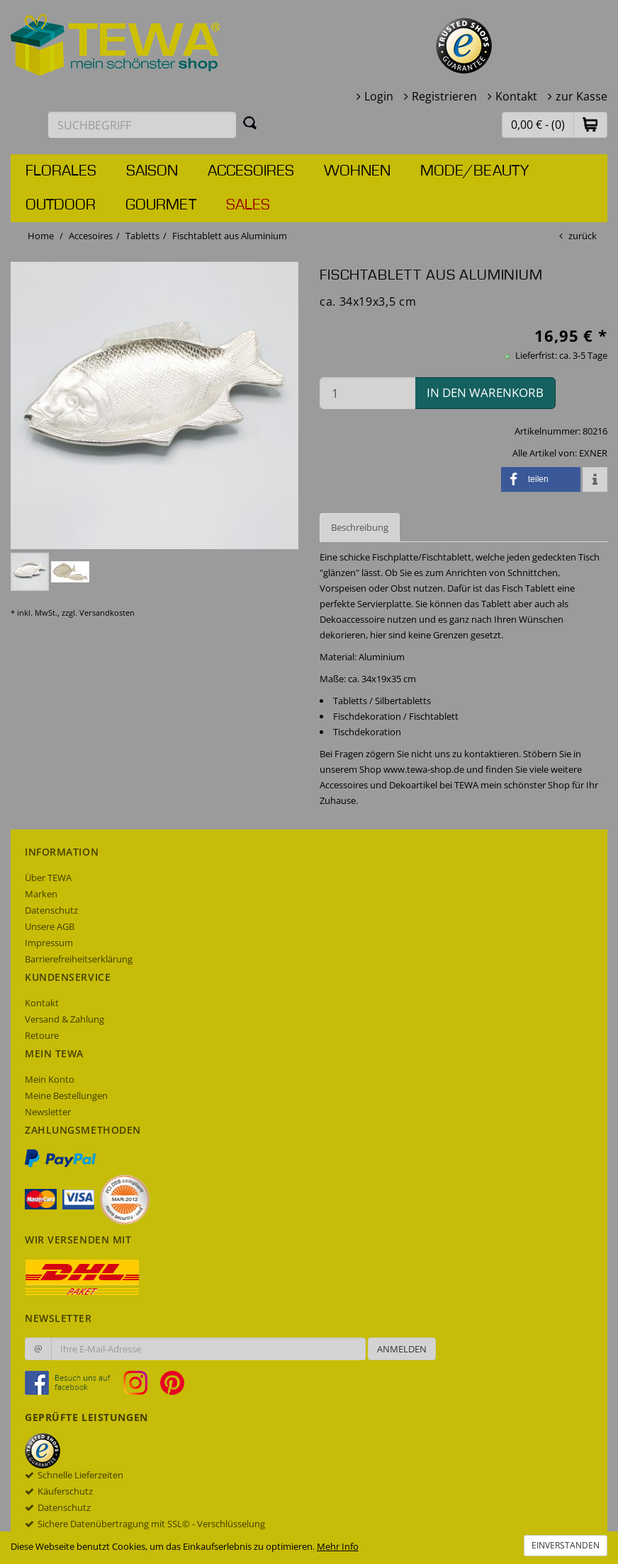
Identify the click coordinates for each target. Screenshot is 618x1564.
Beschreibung (359, 527)
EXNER (593, 453)
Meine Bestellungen (66, 1095)
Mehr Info (338, 1546)
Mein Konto (49, 1079)
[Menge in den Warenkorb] (367, 393)
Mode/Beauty (474, 171)
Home (41, 235)
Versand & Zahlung (64, 1019)
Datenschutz (51, 910)
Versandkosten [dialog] (107, 612)
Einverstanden (566, 1545)
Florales (61, 171)
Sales (248, 205)
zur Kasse (581, 96)
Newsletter (48, 1111)
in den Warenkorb (485, 392)
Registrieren (444, 96)
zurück (582, 235)
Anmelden (402, 1348)
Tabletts (142, 235)
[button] (590, 124)
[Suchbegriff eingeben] (142, 125)
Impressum (49, 942)
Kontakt (516, 96)
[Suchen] (250, 122)
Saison (152, 171)
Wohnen (357, 171)
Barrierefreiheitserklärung (79, 959)
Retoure (42, 1035)
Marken (41, 893)
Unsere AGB (49, 926)
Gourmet (160, 205)
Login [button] (378, 96)
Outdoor (61, 205)
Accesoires (251, 171)
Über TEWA (48, 877)
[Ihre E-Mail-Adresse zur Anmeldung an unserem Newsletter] (208, 1349)
